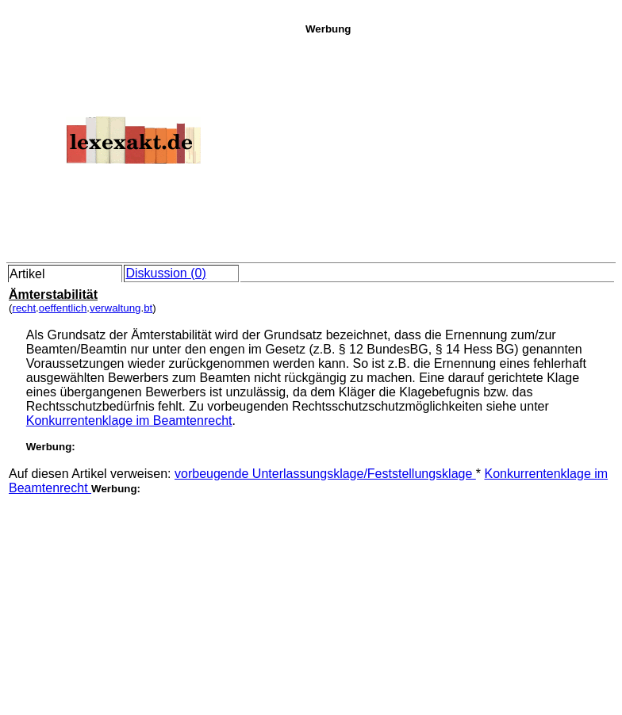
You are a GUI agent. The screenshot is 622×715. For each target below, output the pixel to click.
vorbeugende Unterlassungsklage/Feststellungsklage (325, 473)
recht (24, 308)
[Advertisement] (459, 146)
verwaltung (115, 308)
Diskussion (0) (165, 273)
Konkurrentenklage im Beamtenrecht (129, 420)
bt (148, 308)
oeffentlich (63, 308)
